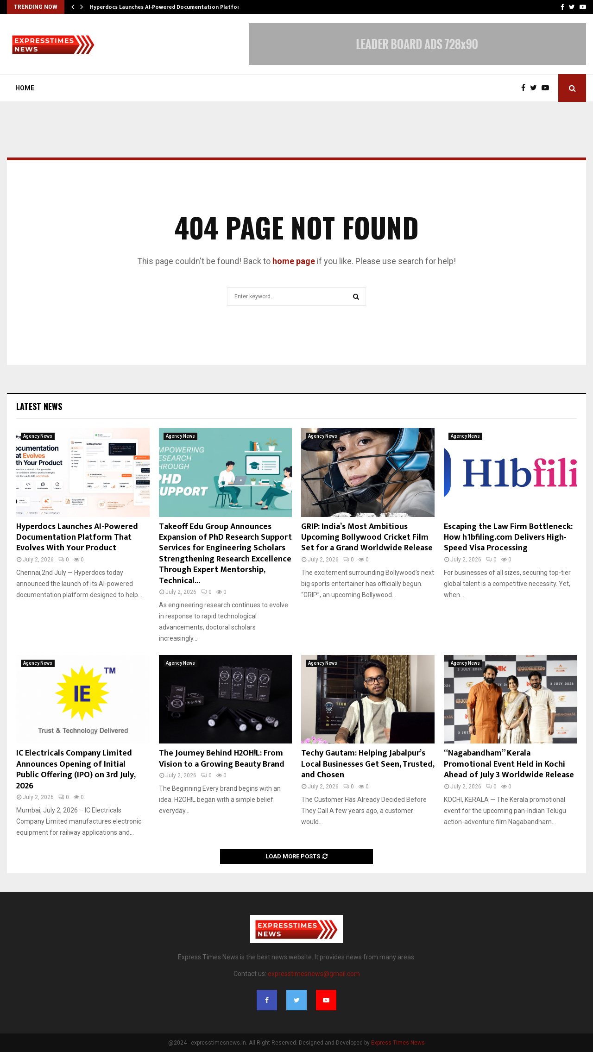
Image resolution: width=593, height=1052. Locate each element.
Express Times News (398, 1042)
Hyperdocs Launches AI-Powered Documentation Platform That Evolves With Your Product (77, 537)
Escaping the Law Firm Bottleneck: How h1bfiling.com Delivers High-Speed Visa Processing (508, 537)
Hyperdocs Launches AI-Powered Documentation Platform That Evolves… (187, 7)
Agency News (37, 436)
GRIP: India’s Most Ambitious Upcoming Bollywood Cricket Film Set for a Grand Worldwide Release (367, 537)
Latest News (39, 406)
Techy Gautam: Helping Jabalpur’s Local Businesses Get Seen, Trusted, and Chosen (367, 764)
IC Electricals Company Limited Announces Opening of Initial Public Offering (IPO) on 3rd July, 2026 (75, 769)
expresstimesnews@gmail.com (314, 973)
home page (293, 261)
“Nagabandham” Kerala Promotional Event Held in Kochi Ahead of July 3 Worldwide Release (509, 764)
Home (24, 88)
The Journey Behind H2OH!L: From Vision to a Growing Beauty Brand (221, 758)
